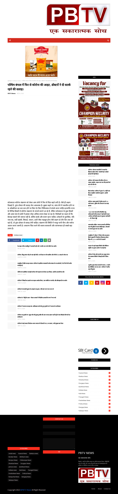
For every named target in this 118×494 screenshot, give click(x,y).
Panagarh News (94, 397)
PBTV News (12, 93)
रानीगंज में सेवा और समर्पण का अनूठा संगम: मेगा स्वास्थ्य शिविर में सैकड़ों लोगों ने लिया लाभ (99, 256)
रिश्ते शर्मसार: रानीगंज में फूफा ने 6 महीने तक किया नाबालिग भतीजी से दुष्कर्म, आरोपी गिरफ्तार (99, 193)
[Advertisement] (94, 59)
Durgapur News (94, 383)
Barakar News (13, 457)
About (100, 489)
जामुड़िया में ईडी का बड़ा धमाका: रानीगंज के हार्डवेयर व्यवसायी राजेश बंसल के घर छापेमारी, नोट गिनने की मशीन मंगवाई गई (44, 264)
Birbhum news (24, 457)
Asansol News (94, 373)
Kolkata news (17, 81)
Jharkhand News (94, 387)
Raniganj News (94, 407)
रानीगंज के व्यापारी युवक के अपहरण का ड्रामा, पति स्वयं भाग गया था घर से (35, 289)
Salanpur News (94, 411)
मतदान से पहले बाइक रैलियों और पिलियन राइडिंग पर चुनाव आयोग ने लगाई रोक (98, 247)
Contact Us (107, 489)
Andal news (12, 453)
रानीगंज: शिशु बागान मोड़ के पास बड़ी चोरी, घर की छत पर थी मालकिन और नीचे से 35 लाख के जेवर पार (42, 255)
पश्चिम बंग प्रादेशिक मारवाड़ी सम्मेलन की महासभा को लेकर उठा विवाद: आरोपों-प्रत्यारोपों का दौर (40, 272)
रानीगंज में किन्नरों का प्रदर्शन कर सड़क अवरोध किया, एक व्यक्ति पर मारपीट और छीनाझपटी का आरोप (42, 280)
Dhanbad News (94, 380)
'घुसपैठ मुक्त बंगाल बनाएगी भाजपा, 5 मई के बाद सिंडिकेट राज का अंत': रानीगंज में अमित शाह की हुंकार (99, 267)
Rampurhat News (14, 477)
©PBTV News (25, 490)
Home (93, 489)
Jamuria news (13, 467)
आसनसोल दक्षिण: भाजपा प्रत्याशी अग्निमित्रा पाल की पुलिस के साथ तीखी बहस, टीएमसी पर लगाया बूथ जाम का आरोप (99, 227)
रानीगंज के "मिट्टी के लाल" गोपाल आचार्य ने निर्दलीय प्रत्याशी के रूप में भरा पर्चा (36, 298)
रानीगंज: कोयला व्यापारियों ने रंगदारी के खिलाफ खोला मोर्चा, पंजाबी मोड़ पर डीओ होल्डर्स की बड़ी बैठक (98, 172)
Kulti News (94, 393)
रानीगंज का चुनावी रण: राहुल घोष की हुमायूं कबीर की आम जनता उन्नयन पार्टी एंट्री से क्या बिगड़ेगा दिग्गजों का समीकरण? (43, 316)
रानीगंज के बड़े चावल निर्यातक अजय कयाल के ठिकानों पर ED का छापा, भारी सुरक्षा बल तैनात (40, 323)
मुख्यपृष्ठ (9, 81)
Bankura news (94, 376)
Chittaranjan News (25, 460)
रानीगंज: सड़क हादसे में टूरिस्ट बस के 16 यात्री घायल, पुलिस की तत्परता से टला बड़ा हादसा (98, 203)
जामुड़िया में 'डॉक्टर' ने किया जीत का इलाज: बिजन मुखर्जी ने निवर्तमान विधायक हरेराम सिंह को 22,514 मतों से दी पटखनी (99, 237)
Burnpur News (13, 460)
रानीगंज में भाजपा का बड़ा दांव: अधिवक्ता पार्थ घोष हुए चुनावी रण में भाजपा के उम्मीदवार (38, 306)
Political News (94, 404)
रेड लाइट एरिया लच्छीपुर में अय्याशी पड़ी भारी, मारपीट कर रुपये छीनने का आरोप (36, 246)
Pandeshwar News (94, 400)
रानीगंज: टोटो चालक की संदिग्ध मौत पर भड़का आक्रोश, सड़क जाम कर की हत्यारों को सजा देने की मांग (99, 182)
